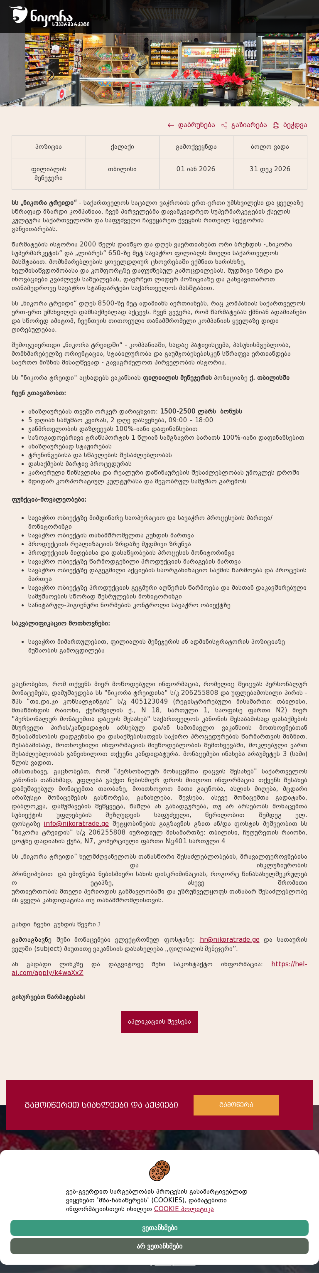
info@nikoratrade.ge (76, 823)
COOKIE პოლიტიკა (184, 1209)
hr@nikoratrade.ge (230, 939)
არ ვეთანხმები (159, 1246)
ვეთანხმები (159, 1227)
